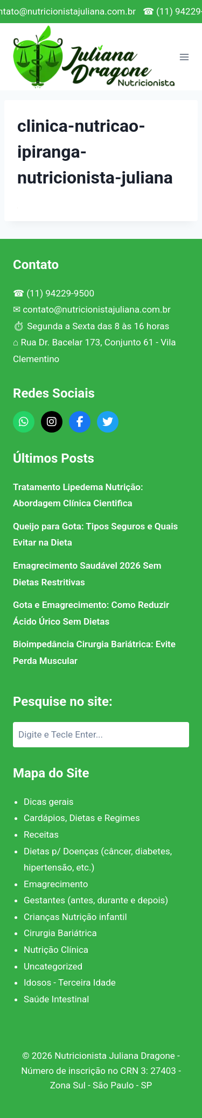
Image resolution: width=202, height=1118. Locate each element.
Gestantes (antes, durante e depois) (96, 900)
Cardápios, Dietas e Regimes (82, 817)
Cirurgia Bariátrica (60, 933)
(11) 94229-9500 (60, 293)
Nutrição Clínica (56, 949)
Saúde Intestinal (56, 999)
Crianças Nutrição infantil (75, 916)
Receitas (41, 834)
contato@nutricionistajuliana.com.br (97, 309)
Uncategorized (53, 966)
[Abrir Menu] (184, 56)
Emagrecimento (56, 884)
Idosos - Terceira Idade (70, 982)
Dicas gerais (49, 801)
